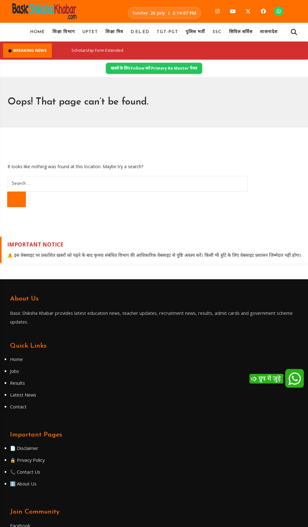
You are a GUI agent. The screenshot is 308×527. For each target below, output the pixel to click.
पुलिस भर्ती (195, 34)
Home (37, 34)
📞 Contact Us (229, 370)
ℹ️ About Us (227, 382)
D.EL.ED (140, 34)
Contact (121, 394)
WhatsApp (23, 470)
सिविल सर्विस (240, 34)
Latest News (127, 382)
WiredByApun (199, 519)
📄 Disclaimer (228, 346)
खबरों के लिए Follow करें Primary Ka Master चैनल (154, 71)
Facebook (22, 439)
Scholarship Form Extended (121, 53)
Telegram (22, 449)
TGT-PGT (167, 34)
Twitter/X (22, 459)
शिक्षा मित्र (114, 34)
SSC (217, 34)
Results (121, 370)
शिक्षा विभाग (63, 34)
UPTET (90, 34)
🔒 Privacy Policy (232, 358)
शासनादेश (269, 34)
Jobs (117, 358)
